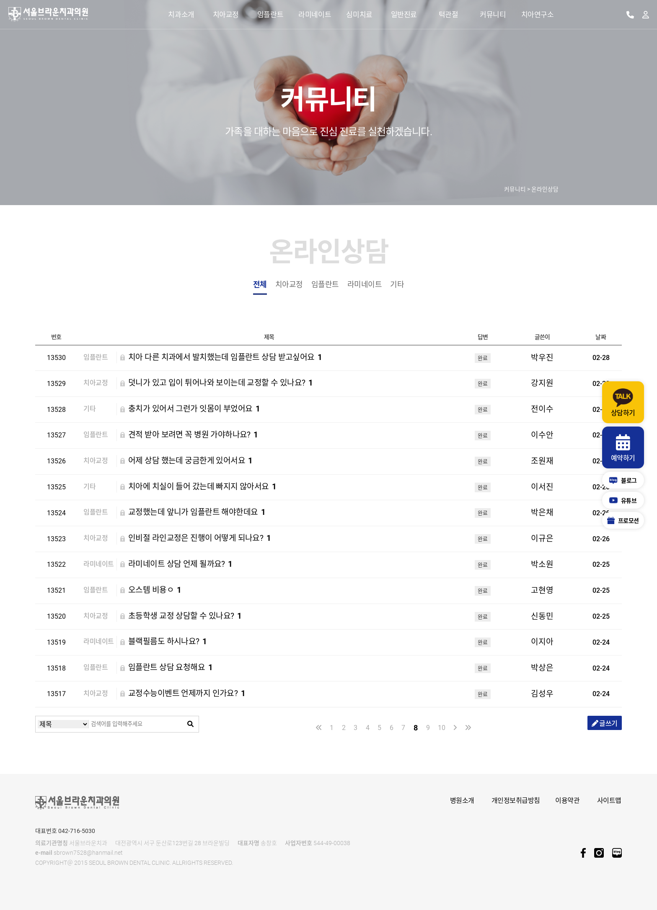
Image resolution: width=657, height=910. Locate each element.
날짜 (600, 337)
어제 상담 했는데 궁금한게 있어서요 (190, 461)
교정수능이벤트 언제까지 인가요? (186, 694)
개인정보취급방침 (515, 801)
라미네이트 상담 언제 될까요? (180, 564)
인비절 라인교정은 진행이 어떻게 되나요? (199, 538)
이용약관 (567, 801)
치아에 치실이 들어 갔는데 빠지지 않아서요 (202, 487)
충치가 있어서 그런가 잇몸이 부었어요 (194, 409)
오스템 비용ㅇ (154, 590)
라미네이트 (364, 284)
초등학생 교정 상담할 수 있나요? (185, 616)
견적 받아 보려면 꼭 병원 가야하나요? (193, 435)
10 (441, 728)
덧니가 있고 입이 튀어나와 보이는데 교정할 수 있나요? (220, 383)
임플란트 (325, 284)
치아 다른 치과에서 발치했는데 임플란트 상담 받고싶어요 (225, 358)
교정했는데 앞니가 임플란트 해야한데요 (196, 512)
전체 (260, 284)
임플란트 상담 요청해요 (170, 668)
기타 (397, 284)
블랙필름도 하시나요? (167, 642)
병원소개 (462, 801)
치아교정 (289, 284)
